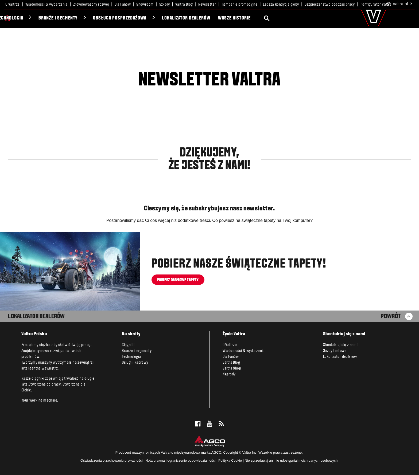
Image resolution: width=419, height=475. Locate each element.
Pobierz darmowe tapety (178, 280)
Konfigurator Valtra (376, 4)
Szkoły (164, 4)
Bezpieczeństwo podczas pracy (330, 4)
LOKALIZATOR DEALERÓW (36, 317)
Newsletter (207, 4)
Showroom (144, 4)
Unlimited (57, 18)
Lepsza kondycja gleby (281, 4)
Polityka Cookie (230, 460)
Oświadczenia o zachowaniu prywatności (111, 460)
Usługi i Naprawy (135, 362)
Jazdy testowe (335, 351)
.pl (399, 4)
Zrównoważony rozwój (91, 4)
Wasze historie (321, 18)
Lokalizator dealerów (273, 18)
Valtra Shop (232, 368)
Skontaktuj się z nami (340, 345)
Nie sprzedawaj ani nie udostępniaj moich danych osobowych (291, 460)
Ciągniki (23, 18)
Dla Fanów (123, 4)
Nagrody (229, 374)
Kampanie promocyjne (240, 4)
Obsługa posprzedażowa (207, 18)
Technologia (97, 18)
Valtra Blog (184, 4)
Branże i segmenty (145, 18)
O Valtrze (12, 4)
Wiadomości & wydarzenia (46, 4)
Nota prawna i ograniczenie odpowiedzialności (180, 460)
